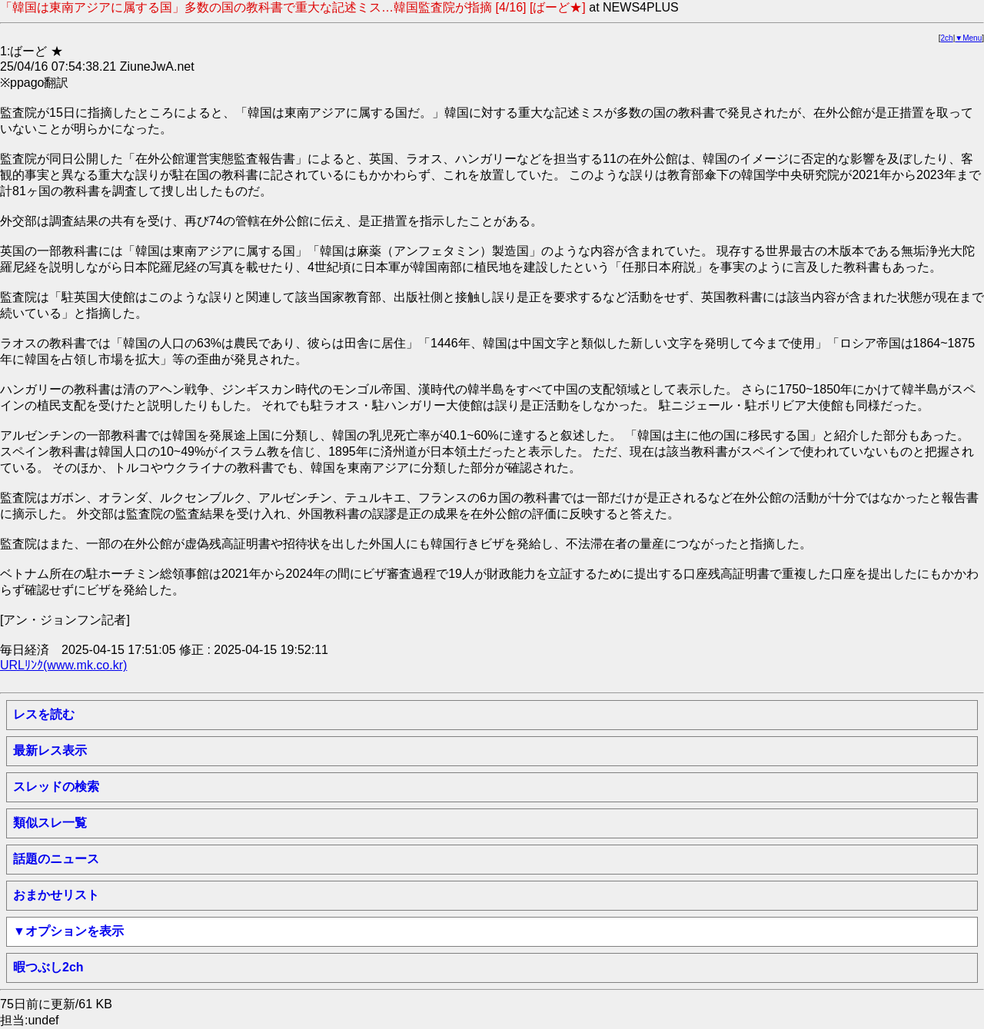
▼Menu (968, 38)
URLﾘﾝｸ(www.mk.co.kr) (63, 665)
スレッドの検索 (56, 786)
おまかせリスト (56, 894)
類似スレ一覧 (50, 822)
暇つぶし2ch (48, 967)
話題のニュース (56, 858)
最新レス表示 (50, 750)
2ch (947, 38)
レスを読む (44, 714)
